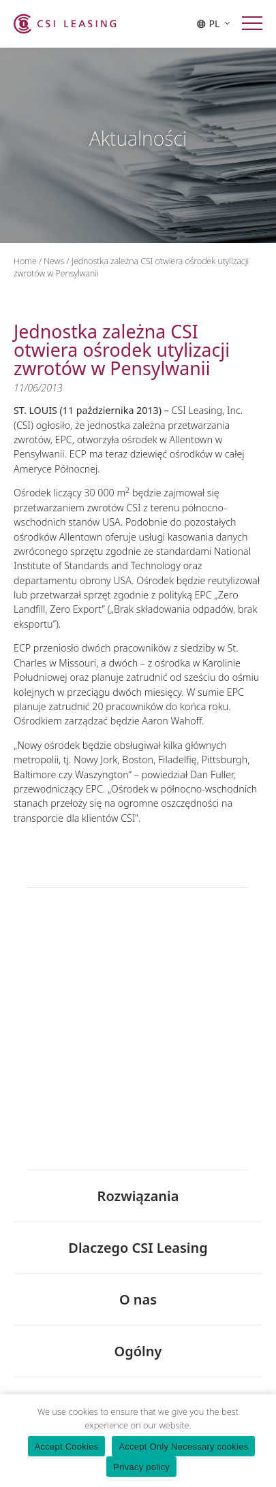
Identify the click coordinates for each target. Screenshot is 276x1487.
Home (25, 261)
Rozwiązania (138, 1197)
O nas (138, 1300)
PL (213, 23)
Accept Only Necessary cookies (183, 1446)
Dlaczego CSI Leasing (137, 1248)
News (54, 261)
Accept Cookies (67, 1446)
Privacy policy (141, 1467)
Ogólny (138, 1352)
